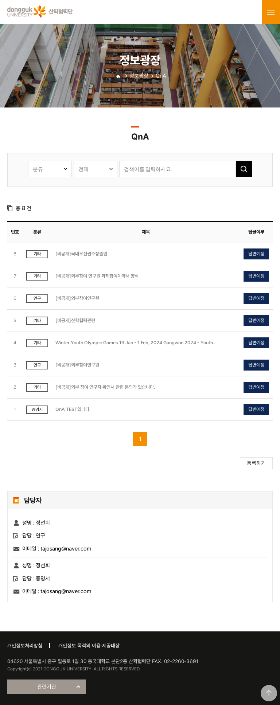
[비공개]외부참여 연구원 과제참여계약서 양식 (97, 276)
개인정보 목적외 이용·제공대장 (89, 646)
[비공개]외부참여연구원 (77, 298)
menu (271, 12)
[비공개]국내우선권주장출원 (81, 253)
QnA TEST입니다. (72, 409)
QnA (161, 76)
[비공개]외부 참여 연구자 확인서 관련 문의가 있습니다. (105, 387)
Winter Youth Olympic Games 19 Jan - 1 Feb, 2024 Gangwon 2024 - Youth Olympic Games (134, 343)
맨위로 (269, 693)
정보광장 (138, 76)
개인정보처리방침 (24, 646)
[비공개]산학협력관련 (75, 320)
